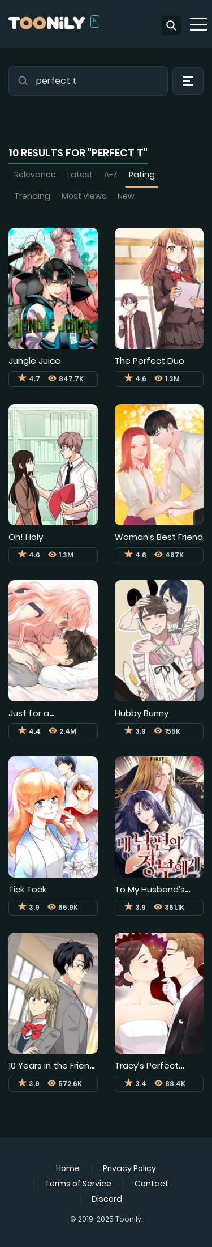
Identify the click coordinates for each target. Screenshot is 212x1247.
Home (68, 1168)
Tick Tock (27, 889)
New (126, 196)
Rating (142, 174)
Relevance (35, 174)
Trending (32, 196)
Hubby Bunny (141, 713)
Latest (80, 174)
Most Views (84, 196)
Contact (151, 1183)
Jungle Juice (34, 361)
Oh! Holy (25, 537)
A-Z (111, 174)
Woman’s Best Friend (159, 537)
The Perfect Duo (149, 361)
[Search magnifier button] (171, 25)
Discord (107, 1199)
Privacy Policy (129, 1168)
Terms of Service (78, 1183)
